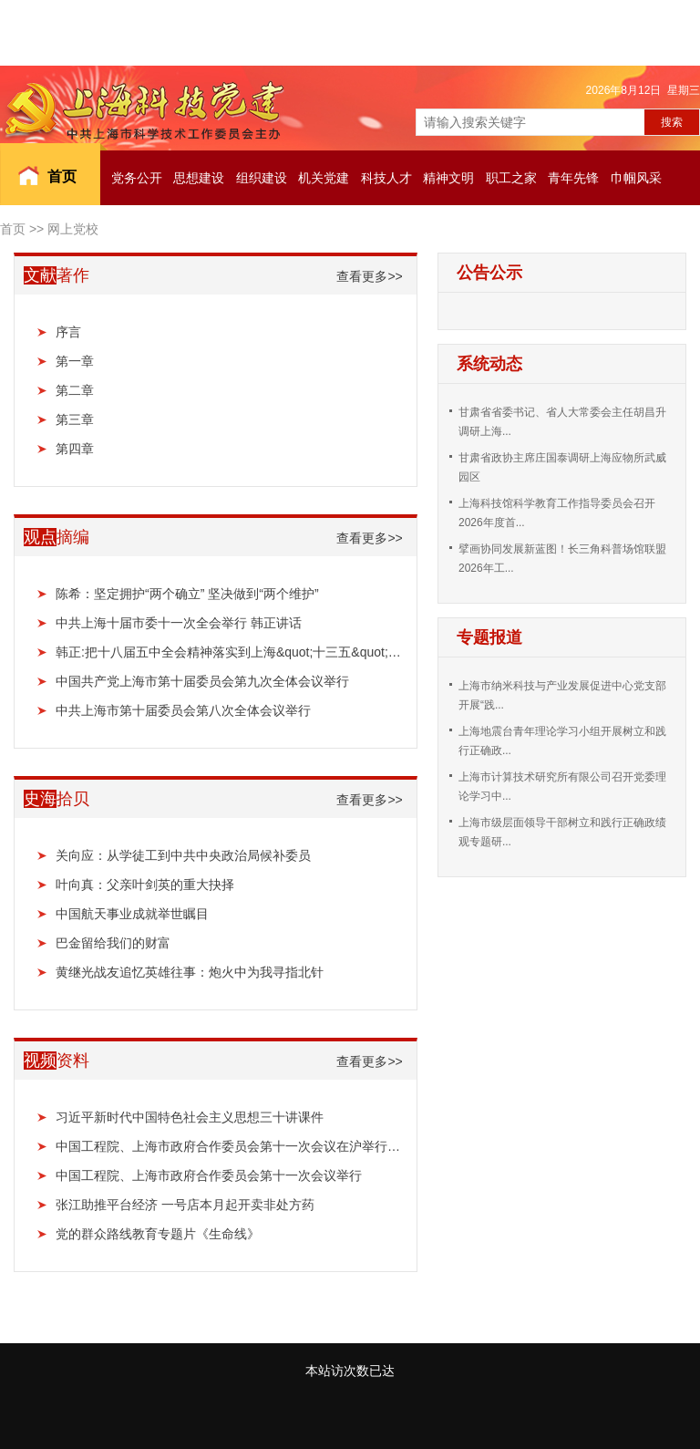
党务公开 (136, 178)
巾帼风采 (636, 178)
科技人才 (386, 178)
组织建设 (261, 178)
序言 (68, 332)
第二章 (75, 390)
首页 (62, 176)
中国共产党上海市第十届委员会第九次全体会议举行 (202, 681)
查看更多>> (369, 276)
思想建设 (198, 178)
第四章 (75, 448)
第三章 (75, 419)
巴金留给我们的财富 (113, 943)
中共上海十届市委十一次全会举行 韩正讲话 (179, 623)
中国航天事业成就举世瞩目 (132, 913)
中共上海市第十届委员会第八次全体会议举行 (183, 710)
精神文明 (448, 178)
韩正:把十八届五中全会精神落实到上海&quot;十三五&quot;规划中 (229, 652)
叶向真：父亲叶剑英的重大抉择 (145, 884)
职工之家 (511, 178)
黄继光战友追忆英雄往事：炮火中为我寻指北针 (190, 972)
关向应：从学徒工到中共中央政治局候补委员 (183, 855)
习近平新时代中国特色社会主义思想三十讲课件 (190, 1117)
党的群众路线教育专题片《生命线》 (158, 1233)
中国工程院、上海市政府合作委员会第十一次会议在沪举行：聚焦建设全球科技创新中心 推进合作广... (229, 1146)
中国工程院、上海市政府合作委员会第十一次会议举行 (209, 1175)
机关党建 (323, 178)
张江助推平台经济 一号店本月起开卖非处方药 (185, 1204)
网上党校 (72, 229)
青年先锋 (573, 178)
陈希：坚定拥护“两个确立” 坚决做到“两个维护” (187, 593)
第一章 (75, 361)
